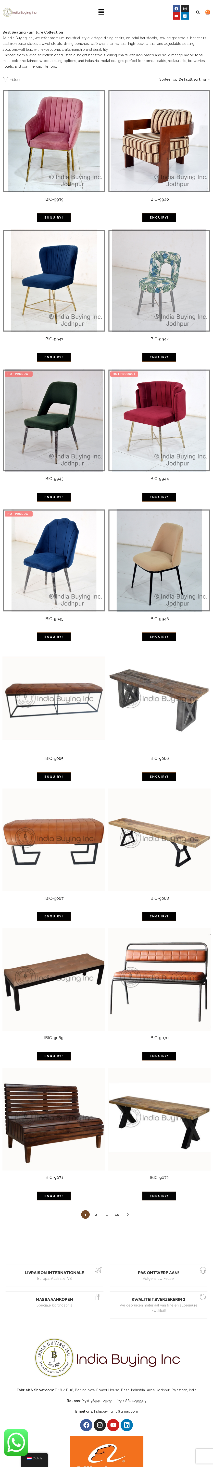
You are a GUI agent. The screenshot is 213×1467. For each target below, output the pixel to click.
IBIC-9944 (159, 475)
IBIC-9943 (53, 475)
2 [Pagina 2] (96, 1200)
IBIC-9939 (53, 199)
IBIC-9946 (159, 613)
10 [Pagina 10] (117, 1200)
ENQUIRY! (53, 216)
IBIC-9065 (53, 751)
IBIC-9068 (159, 889)
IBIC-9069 (53, 1027)
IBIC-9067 (53, 889)
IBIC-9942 (159, 337)
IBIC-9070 (159, 1027)
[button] (101, 12)
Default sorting (192, 79)
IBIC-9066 (159, 751)
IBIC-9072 (159, 1166)
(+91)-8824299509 (131, 1386)
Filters (11, 79)
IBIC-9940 (159, 199)
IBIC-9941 (53, 337)
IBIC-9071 (54, 1165)
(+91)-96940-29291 (98, 1386)
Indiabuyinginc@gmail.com (116, 1397)
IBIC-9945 (53, 613)
